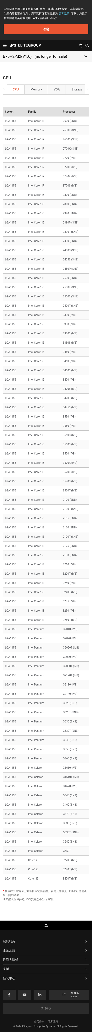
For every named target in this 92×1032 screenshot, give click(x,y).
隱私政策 (64, 13)
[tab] (46, 941)
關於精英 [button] (45, 941)
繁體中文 (46, 1008)
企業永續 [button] (45, 950)
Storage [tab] (77, 89)
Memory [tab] (36, 89)
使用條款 (39, 1021)
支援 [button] (45, 969)
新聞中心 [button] (45, 978)
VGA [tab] (57, 89)
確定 (46, 29)
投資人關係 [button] (45, 960)
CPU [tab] (16, 89)
